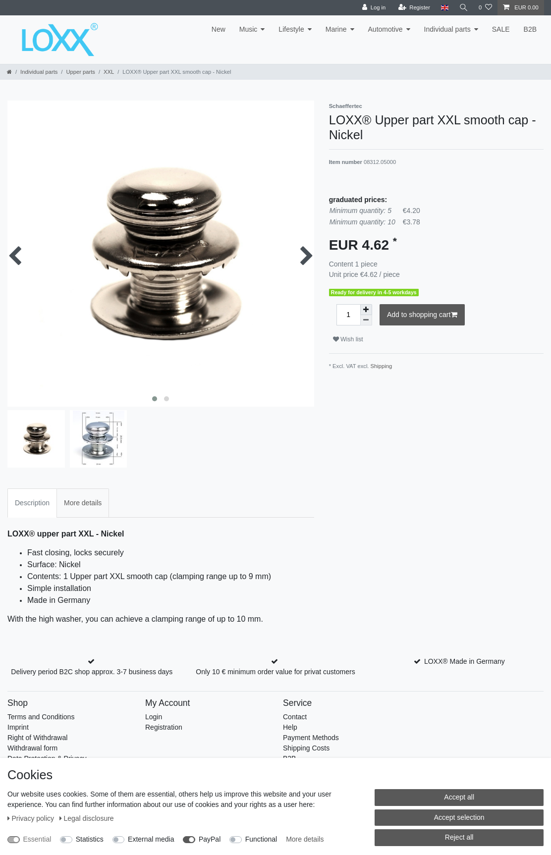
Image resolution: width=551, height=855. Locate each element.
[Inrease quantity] (366, 309)
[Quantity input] (348, 314)
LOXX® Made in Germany (464, 661)
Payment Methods (311, 738)
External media (151, 839)
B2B (530, 29)
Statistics (90, 839)
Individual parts (447, 29)
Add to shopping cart (422, 315)
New (218, 29)
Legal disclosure (86, 818)
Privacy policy (31, 818)
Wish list (348, 339)
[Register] (413, 7)
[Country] (444, 7)
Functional (261, 839)
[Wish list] (485, 7)
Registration (163, 727)
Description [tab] (32, 503)
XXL (109, 72)
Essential (37, 839)
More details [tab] (83, 503)
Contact (295, 717)
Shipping (381, 366)
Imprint (18, 727)
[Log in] (373, 7)
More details (305, 839)
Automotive (385, 29)
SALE (501, 29)
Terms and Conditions (40, 717)
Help (290, 727)
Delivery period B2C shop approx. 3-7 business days (91, 672)
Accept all (459, 797)
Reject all (459, 837)
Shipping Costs (306, 748)
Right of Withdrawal (37, 738)
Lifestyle (291, 29)
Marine (336, 29)
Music (248, 29)
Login (153, 717)
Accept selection (459, 817)
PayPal (209, 839)
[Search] (463, 7)
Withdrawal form (32, 748)
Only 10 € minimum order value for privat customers (275, 672)
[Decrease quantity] (366, 320)
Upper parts (80, 72)
